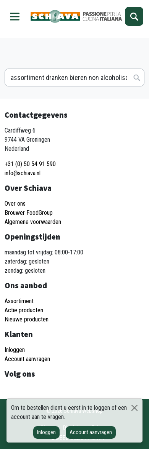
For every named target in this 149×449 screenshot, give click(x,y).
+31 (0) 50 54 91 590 (30, 164)
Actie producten (24, 310)
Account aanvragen (91, 432)
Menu (15, 16)
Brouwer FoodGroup (29, 212)
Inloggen (46, 432)
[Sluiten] (134, 407)
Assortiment (19, 301)
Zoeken (134, 16)
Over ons (15, 203)
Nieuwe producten (27, 319)
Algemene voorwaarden (33, 221)
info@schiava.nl (22, 173)
